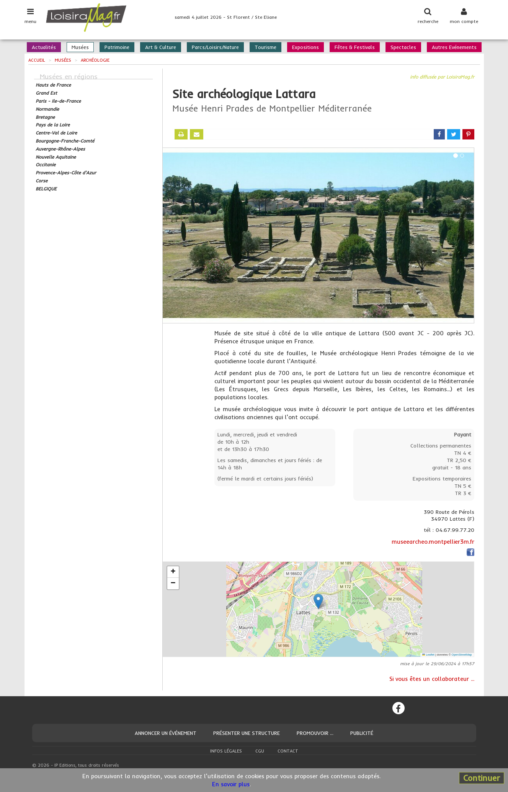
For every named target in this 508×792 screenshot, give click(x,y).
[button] (318, 601)
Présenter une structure (246, 733)
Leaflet (428, 654)
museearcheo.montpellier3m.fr (433, 541)
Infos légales (226, 751)
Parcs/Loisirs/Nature (215, 47)
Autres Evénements (454, 47)
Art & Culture (160, 47)
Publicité (361, 733)
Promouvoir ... (315, 733)
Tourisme (265, 47)
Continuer (481, 778)
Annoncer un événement (165, 733)
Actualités (44, 47)
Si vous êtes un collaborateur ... (431, 678)
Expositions (305, 47)
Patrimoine (117, 47)
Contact (288, 751)
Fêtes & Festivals (355, 47)
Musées (80, 47)
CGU (259, 751)
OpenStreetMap (462, 654)
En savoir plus (231, 784)
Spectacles (403, 47)
